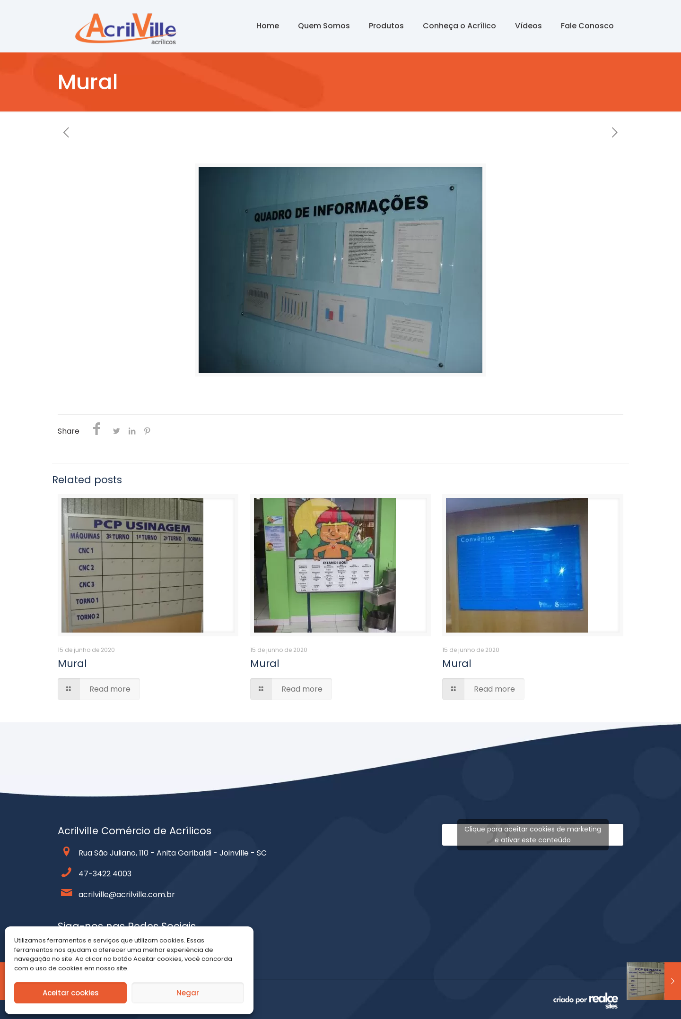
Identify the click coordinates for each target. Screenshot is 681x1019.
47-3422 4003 (105, 873)
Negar (187, 993)
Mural (72, 663)
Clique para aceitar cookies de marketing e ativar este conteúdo (532, 834)
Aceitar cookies (71, 993)
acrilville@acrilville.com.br (127, 894)
